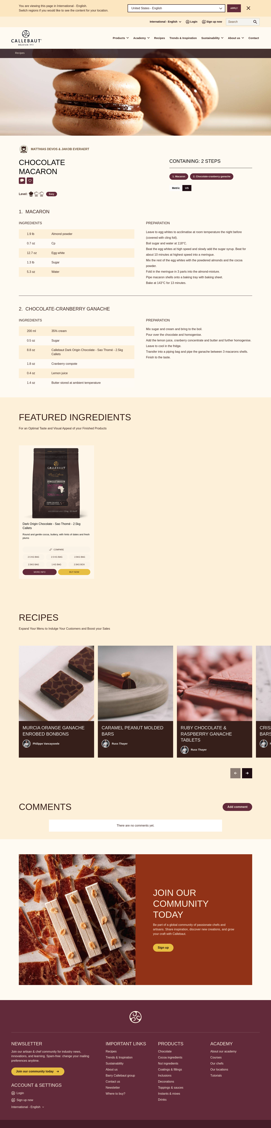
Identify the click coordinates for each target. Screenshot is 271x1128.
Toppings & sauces (170, 1087)
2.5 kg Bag (33, 557)
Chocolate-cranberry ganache (213, 176)
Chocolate (165, 1051)
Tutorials (216, 1075)
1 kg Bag (56, 564)
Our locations (219, 1069)
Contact (253, 38)
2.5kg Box (79, 564)
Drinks (162, 1099)
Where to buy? (115, 1093)
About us (112, 1069)
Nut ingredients (168, 1063)
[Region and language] (176, 8)
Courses (216, 1057)
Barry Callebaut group (120, 1075)
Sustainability (114, 1063)
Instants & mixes (169, 1093)
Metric (176, 188)
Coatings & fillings (170, 1069)
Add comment (237, 806)
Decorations (166, 1081)
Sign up (163, 947)
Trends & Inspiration (183, 38)
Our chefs (216, 1063)
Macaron (180, 176)
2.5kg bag (79, 557)
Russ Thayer (120, 743)
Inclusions (164, 1075)
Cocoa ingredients (170, 1057)
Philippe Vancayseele (46, 743)
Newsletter (113, 1087)
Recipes (159, 38)
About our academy (223, 1051)
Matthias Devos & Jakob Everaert (60, 149)
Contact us (113, 1081)
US (187, 188)
